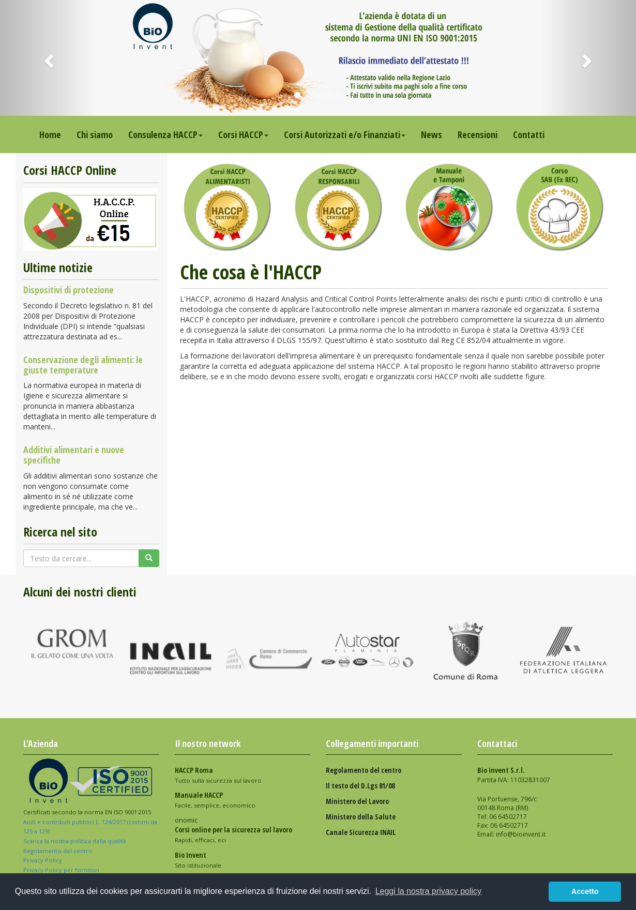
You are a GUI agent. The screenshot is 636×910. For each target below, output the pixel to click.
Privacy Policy (43, 860)
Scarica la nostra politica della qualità (75, 841)
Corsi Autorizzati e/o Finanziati (344, 134)
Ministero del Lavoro (357, 801)
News (431, 134)
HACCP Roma (194, 770)
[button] (48, 58)
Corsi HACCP (243, 134)
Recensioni (477, 134)
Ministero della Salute (361, 817)
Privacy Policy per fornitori (62, 870)
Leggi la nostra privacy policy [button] (428, 891)
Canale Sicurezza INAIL (361, 832)
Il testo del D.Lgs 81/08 (360, 785)
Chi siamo (95, 134)
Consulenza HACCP (165, 134)
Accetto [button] (585, 891)
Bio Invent (190, 855)
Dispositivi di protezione (68, 290)
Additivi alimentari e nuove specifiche (73, 454)
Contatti (528, 134)
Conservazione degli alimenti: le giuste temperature (83, 364)
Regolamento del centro (58, 851)
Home (50, 134)
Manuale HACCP (199, 795)
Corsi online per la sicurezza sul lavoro (233, 829)
